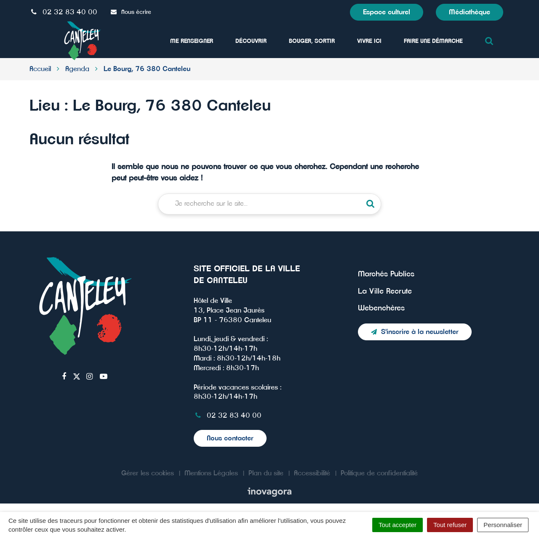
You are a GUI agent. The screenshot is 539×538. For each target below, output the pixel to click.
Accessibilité (312, 473)
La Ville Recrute (385, 291)
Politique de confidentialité (379, 473)
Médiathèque (469, 12)
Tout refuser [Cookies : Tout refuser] (450, 524)
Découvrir (251, 41)
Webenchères (381, 308)
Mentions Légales (211, 473)
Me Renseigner (191, 41)
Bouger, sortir (312, 41)
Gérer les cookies (147, 473)
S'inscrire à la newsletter (415, 332)
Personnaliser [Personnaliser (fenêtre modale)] (502, 524)
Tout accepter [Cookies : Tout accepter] (397, 524)
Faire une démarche (433, 41)
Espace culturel (386, 12)
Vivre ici (369, 41)
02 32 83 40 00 (227, 415)
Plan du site (265, 473)
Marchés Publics (386, 274)
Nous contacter (230, 438)
